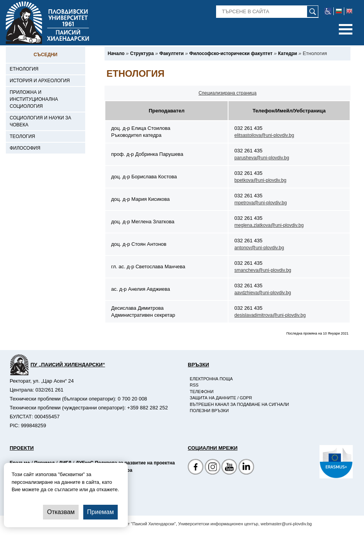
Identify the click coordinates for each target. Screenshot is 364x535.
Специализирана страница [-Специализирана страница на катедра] (228, 93)
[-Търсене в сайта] (267, 11)
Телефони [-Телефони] (201, 391)
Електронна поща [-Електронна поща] (211, 378)
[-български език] (339, 11)
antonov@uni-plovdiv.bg (259, 247)
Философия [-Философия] (25, 148)
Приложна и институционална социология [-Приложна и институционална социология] (34, 99)
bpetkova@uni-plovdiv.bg (260, 180)
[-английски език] (349, 11)
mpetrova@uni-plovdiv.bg (260, 202)
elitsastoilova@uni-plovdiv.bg (264, 135)
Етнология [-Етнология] (24, 69)
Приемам (100, 512)
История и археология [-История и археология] (40, 80)
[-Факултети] (172, 53)
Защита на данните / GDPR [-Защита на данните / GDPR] (221, 397)
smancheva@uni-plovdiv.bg (262, 270)
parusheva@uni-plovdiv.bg (261, 157)
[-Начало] (116, 53)
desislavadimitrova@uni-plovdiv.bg (270, 315)
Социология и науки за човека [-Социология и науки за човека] (40, 121)
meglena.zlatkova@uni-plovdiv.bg (269, 225)
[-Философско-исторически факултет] (231, 53)
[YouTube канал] (229, 467)
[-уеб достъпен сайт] (328, 11)
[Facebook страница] (212, 467)
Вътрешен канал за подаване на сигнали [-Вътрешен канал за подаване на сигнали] (239, 404)
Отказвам (60, 512)
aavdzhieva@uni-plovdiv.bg (262, 292)
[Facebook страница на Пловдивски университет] (195, 467)
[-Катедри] (287, 53)
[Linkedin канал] (246, 467)
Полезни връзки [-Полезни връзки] (209, 410)
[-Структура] (142, 53)
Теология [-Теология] (22, 136)
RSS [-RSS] (194, 385)
